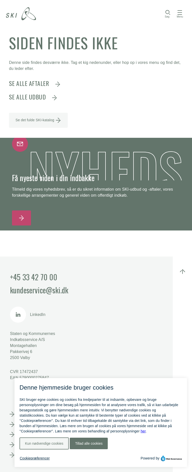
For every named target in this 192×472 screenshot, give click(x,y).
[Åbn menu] (180, 14)
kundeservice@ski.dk (39, 290)
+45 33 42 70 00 (33, 277)
